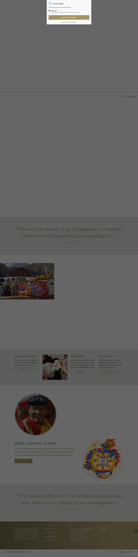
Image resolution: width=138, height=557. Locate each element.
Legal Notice (73, 22)
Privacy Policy (65, 22)
